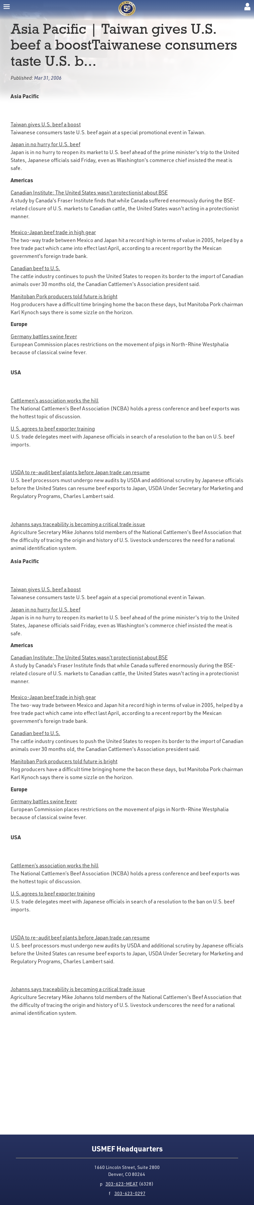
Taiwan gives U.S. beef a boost (46, 124)
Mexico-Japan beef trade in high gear (53, 232)
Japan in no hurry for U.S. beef (45, 144)
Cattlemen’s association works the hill (55, 400)
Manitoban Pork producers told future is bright (64, 296)
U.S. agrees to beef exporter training (53, 428)
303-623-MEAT (122, 1183)
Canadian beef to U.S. (35, 268)
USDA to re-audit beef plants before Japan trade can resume (80, 472)
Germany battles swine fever (44, 336)
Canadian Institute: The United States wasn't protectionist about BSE (89, 192)
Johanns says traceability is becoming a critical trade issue (78, 524)
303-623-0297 (130, 1193)
